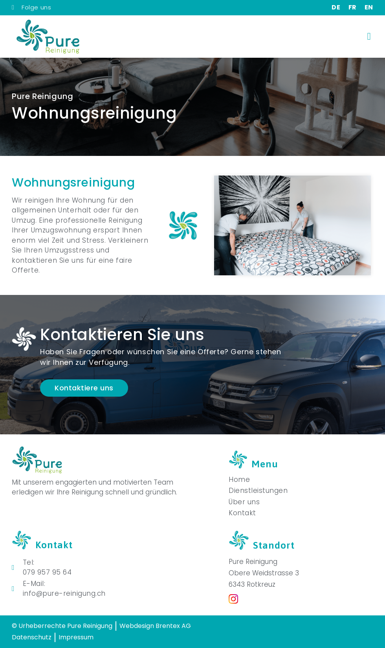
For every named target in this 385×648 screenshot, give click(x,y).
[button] (369, 36)
